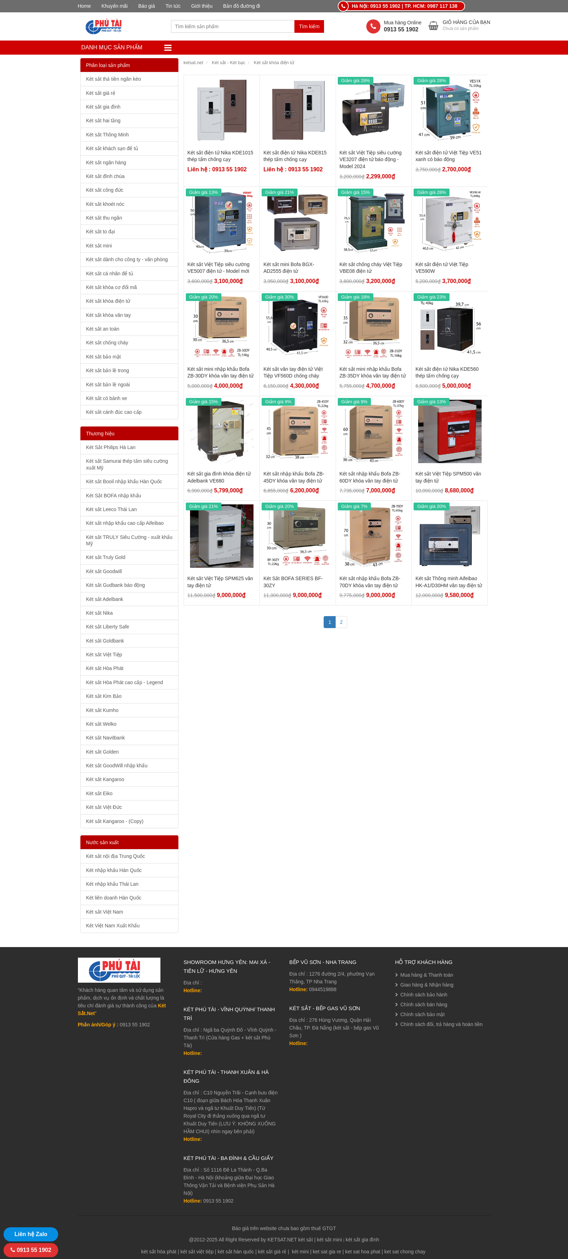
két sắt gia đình (362, 1239)
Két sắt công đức (104, 190)
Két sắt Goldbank (105, 641)
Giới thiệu (202, 6)
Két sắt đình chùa (105, 176)
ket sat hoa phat (362, 1251)
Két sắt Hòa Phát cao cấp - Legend (124, 682)
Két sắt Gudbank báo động (115, 585)
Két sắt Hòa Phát (104, 668)
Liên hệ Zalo (30, 1234)
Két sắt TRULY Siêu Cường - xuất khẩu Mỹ (129, 540)
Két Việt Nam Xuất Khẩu (113, 925)
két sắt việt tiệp (197, 1251)
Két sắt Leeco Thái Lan (111, 509)
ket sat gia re (327, 1251)
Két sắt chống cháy (107, 342)
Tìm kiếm (309, 26)
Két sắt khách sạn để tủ (112, 148)
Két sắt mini (99, 245)
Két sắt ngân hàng (106, 162)
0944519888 (323, 989)
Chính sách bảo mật (423, 1014)
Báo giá (146, 6)
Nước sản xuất (102, 842)
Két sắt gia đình (103, 107)
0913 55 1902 (218, 1201)
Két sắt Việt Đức (104, 807)
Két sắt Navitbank (105, 738)
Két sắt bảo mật (103, 357)
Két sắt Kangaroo (105, 779)
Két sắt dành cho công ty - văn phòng (127, 259)
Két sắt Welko (101, 724)
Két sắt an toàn (102, 329)
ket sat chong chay (405, 1251)
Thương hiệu (100, 433)
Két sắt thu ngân (104, 218)
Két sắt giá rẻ (100, 93)
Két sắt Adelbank (104, 599)
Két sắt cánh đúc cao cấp (114, 412)
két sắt (305, 1239)
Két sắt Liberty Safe (107, 627)
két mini (300, 1251)
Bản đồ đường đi (241, 6)
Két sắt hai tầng (103, 120)
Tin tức (173, 6)
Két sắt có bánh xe (106, 398)
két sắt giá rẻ (272, 1251)
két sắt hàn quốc (236, 1251)
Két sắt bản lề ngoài (108, 384)
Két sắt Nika (99, 613)
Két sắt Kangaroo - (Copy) (114, 821)
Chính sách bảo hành (424, 994)
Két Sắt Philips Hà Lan (110, 447)
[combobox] (232, 26)
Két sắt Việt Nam (104, 912)
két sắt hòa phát (158, 1251)
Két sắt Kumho (102, 710)
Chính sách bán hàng (424, 1004)
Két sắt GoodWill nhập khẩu (116, 765)
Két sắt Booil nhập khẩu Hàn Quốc (124, 481)
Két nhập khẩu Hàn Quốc (114, 870)
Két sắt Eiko (99, 793)
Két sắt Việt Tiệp (104, 654)
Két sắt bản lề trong (107, 370)
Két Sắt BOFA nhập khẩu (113, 495)
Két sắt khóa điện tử (108, 301)
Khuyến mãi (115, 6)
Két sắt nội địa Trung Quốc (115, 856)
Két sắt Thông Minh (107, 134)
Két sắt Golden (102, 752)
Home (84, 6)
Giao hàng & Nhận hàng (427, 985)
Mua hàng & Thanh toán (427, 975)
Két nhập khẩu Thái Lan (112, 884)
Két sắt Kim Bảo (104, 696)
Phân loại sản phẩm (108, 65)
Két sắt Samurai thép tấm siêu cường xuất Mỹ (127, 464)
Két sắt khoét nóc (105, 204)
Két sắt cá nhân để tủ (109, 273)
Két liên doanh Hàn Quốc (113, 898)
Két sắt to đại (100, 231)
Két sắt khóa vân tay (108, 315)
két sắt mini (329, 1239)
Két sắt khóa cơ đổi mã (111, 287)
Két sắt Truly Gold (105, 557)
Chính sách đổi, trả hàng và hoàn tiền (442, 1024)
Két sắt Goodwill (104, 571)
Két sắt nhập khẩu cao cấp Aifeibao (125, 523)
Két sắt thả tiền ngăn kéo (113, 79)
